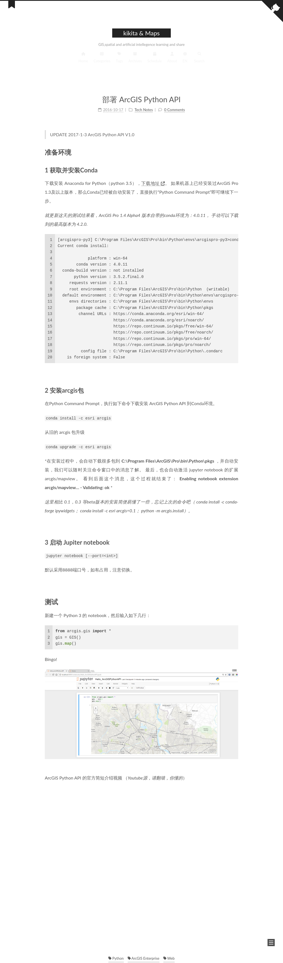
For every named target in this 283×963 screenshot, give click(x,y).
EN (184, 61)
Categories (101, 61)
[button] (271, 942)
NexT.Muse (159, 953)
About (172, 61)
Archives (135, 61)
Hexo (140, 953)
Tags (119, 61)
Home (83, 61)
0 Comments (174, 109)
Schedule (154, 61)
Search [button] (199, 61)
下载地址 (153, 181)
